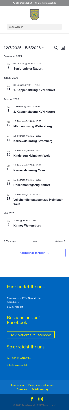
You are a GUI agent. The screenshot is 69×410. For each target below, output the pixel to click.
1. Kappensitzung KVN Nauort (34, 90)
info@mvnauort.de (17, 364)
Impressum (17, 385)
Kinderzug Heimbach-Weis (32, 155)
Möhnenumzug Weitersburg (33, 126)
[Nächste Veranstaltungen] (60, 241)
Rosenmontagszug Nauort (32, 185)
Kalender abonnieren (32, 252)
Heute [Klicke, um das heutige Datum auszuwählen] (34, 241)
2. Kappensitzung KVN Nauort (34, 111)
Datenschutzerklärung (41, 385)
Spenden (22, 389)
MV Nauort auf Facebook (31, 335)
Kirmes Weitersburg (27, 225)
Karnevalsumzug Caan (29, 170)
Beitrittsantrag (39, 389)
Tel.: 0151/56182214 (19, 358)
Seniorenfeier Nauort (28, 68)
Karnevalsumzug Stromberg (33, 141)
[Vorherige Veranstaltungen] (10, 241)
